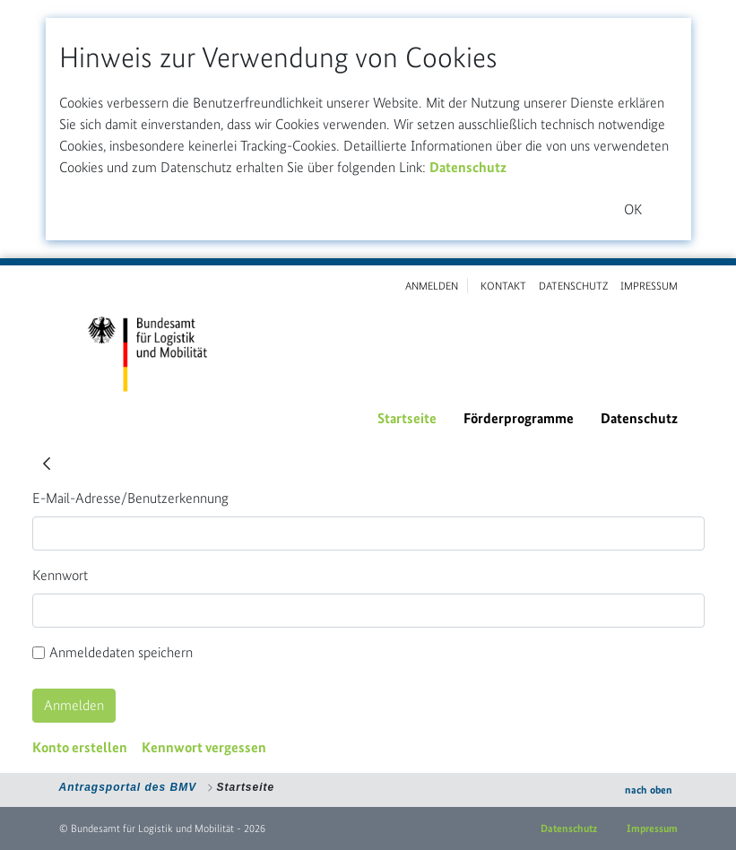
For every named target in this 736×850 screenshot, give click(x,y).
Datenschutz (468, 167)
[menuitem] (407, 418)
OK (633, 209)
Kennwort (60, 575)
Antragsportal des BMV (128, 787)
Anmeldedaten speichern (112, 652)
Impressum (652, 828)
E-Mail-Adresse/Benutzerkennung (130, 498)
